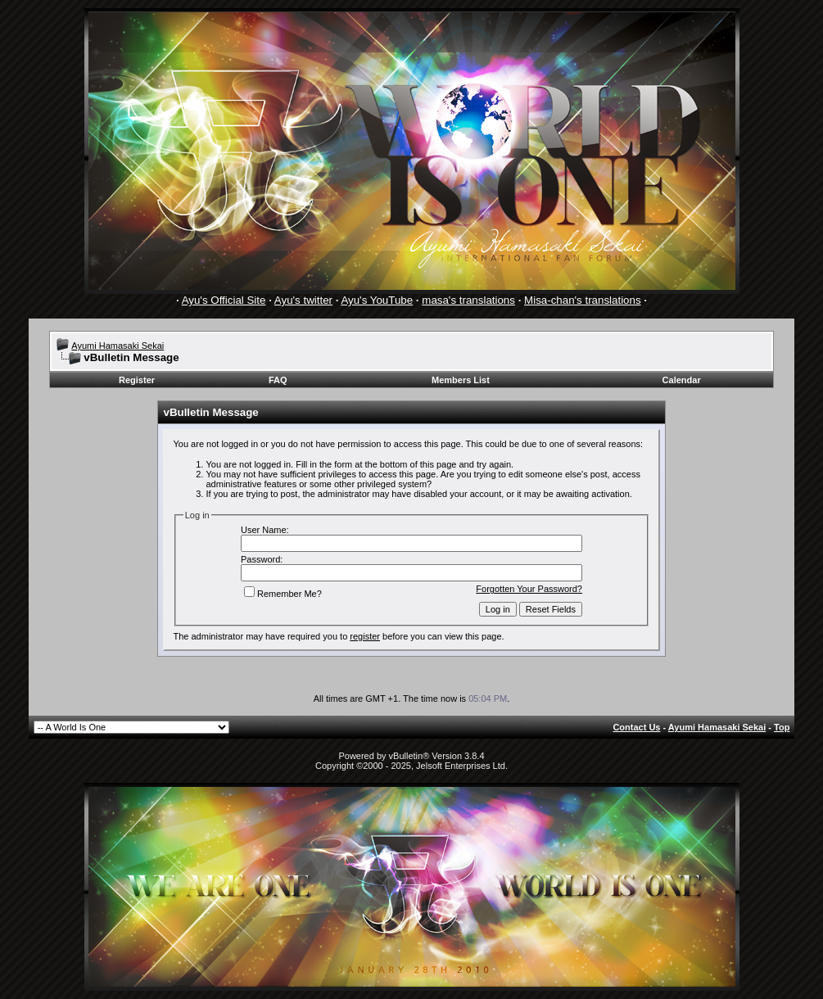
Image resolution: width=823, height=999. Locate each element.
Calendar (681, 380)
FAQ (278, 380)
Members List (461, 380)
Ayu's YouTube (377, 300)
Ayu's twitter (303, 300)
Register (137, 380)
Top (781, 727)
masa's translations (468, 300)
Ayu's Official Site (224, 300)
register (365, 636)
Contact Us (636, 727)
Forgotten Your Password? (529, 589)
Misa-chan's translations (582, 300)
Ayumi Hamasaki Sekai (117, 345)
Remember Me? (283, 594)
